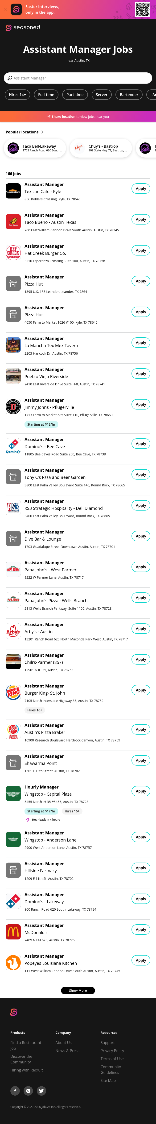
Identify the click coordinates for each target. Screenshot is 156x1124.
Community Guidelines (111, 1069)
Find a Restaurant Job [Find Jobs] (25, 1045)
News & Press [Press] (67, 1050)
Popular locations (24, 132)
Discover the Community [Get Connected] (21, 1059)
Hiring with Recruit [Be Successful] (26, 1070)
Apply (141, 188)
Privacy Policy (112, 1050)
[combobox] (78, 78)
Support (108, 1042)
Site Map (108, 1080)
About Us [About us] (63, 1042)
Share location (61, 116)
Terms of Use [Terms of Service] (112, 1058)
